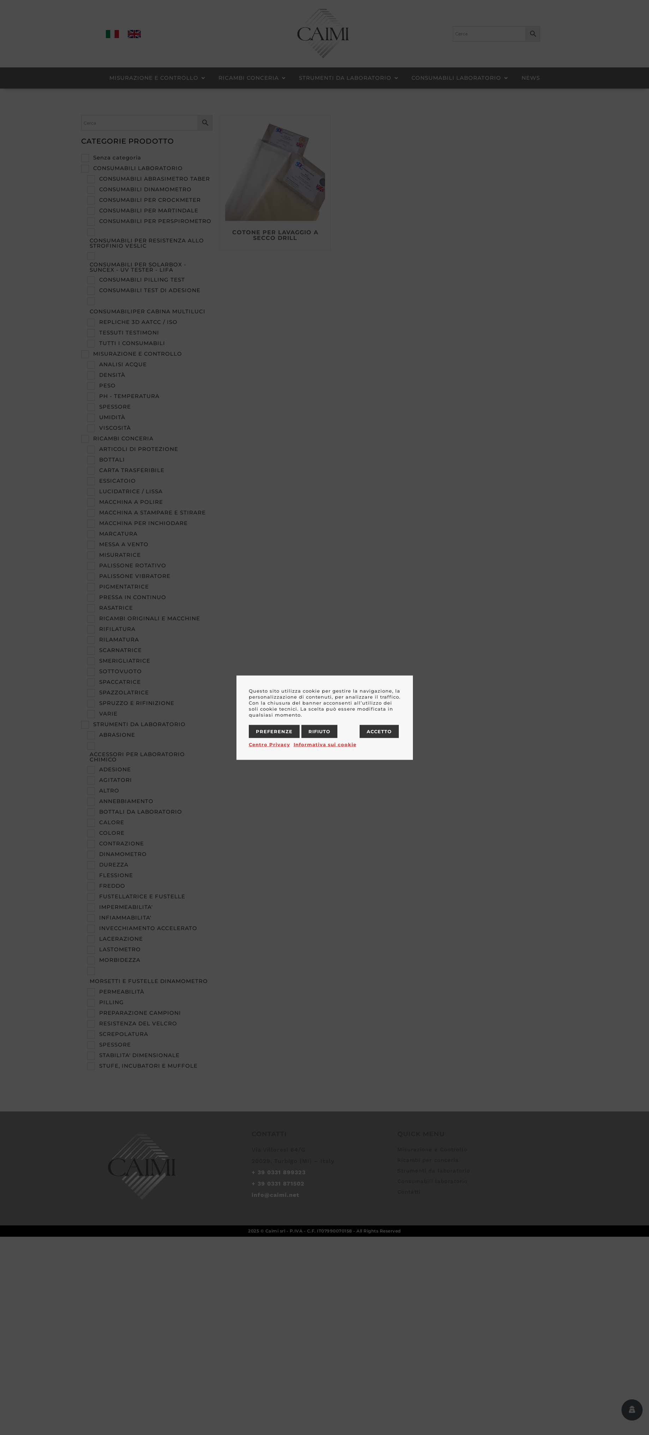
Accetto (379, 731)
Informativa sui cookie (325, 744)
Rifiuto (319, 731)
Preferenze (274, 731)
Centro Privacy (269, 744)
